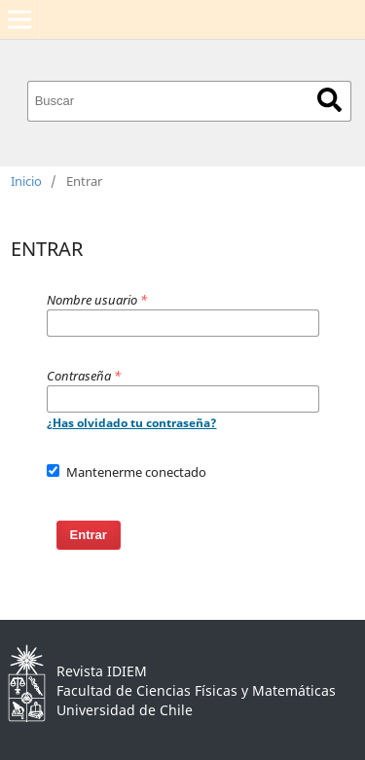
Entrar (88, 534)
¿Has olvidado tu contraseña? (132, 423)
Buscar (329, 100)
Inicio (26, 181)
